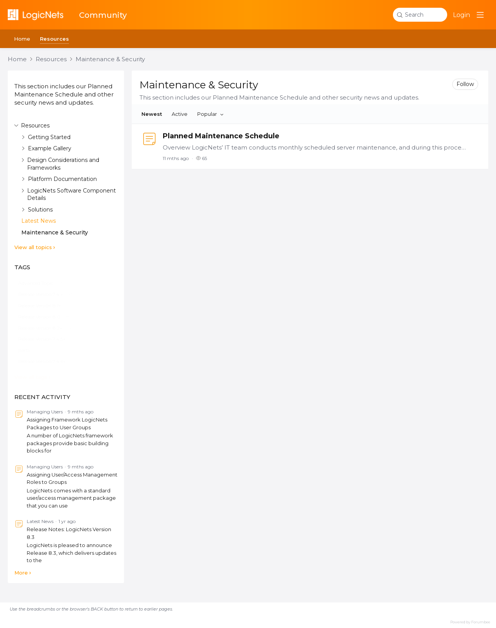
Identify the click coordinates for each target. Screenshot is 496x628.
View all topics (33, 247)
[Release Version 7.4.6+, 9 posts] (45, 361)
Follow (465, 84)
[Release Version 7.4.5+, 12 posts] (46, 339)
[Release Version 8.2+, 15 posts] (44, 328)
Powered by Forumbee (470, 622)
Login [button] (461, 15)
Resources (54, 39)
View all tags (30, 377)
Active (180, 114)
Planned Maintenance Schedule (221, 136)
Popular (207, 114)
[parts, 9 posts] (27, 350)
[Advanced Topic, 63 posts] (40, 283)
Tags (22, 267)
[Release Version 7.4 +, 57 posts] (45, 294)
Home (22, 39)
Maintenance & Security (110, 59)
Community (103, 15)
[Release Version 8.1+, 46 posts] (44, 305)
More (21, 573)
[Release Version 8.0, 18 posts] (43, 317)
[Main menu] (480, 15)
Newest (151, 114)
